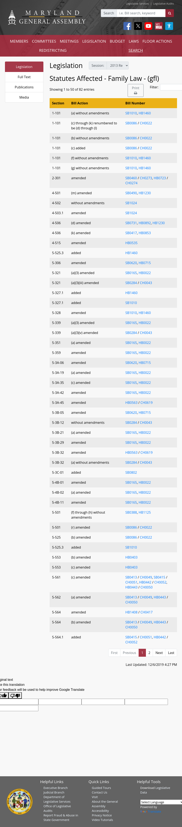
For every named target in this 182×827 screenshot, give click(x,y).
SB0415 (159, 577)
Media (24, 97)
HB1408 (131, 612)
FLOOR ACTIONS (157, 41)
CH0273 (146, 178)
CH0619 (146, 402)
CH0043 (146, 283)
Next (159, 652)
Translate (150, 811)
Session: (98, 65)
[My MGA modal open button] (158, 26)
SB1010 (131, 113)
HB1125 (145, 512)
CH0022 (146, 123)
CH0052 (160, 582)
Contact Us (99, 792)
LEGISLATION (94, 41)
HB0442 (145, 582)
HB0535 (131, 243)
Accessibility (100, 810)
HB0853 (145, 233)
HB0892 (145, 223)
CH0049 (146, 577)
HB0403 (131, 557)
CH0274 (131, 183)
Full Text (24, 77)
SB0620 (131, 263)
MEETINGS (69, 41)
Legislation (24, 66)
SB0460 (131, 178)
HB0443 (131, 587)
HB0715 (145, 263)
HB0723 (160, 178)
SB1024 (131, 203)
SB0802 (131, 472)
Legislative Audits (163, 3)
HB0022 (145, 273)
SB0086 (131, 123)
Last (171, 652)
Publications (24, 87)
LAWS (134, 41)
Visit (95, 797)
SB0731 (131, 223)
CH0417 (146, 612)
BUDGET (117, 41)
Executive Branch (55, 788)
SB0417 (131, 233)
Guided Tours (101, 788)
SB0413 (131, 577)
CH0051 (131, 582)
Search (109, 13)
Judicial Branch (53, 792)
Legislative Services (137, 3)
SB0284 (131, 283)
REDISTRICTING (53, 50)
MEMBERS (19, 41)
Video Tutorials (102, 820)
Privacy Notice (102, 815)
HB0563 (131, 402)
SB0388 (131, 512)
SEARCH (135, 50)
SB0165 (131, 273)
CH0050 (146, 587)
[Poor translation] (15, 695)
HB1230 (145, 193)
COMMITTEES (44, 41)
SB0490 (131, 193)
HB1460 (145, 113)
